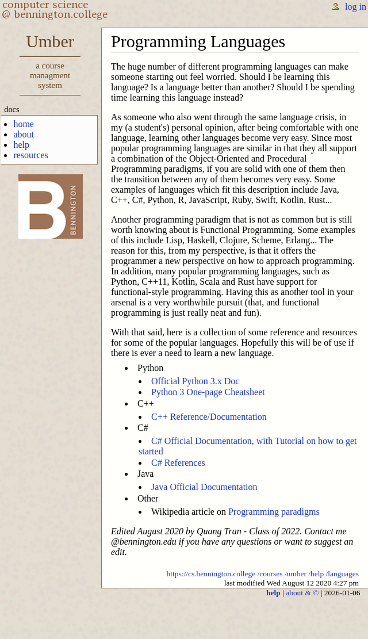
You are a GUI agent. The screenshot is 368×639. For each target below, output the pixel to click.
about (23, 134)
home (23, 124)
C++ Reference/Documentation (209, 417)
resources (30, 155)
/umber (295, 573)
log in (355, 7)
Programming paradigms (274, 511)
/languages (342, 573)
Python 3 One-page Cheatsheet (208, 392)
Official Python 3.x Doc (195, 381)
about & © (302, 592)
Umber (50, 63)
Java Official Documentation (204, 487)
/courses (269, 573)
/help (316, 573)
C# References (178, 463)
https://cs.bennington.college (211, 573)
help (21, 145)
